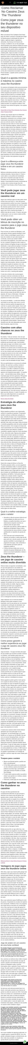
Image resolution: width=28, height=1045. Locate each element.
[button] (10, 2)
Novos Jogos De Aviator (7, 398)
